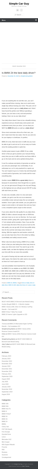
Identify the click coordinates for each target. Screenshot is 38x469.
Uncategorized (6, 457)
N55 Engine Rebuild (8, 444)
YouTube (17, 10)
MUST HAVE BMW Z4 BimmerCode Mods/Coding (18, 301)
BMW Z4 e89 (12, 285)
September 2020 (7, 376)
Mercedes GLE (6, 439)
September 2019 (7, 392)
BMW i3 (4, 411)
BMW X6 (4, 419)
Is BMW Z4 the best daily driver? (18, 72)
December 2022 (7, 361)
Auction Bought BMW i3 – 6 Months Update (15, 304)
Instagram (21, 10)
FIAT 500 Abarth (7, 429)
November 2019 (7, 389)
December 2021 (7, 369)
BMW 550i (5, 406)
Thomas (4, 323)
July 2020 (5, 381)
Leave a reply (31, 285)
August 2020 (6, 379)
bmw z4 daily (25, 283)
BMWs (15, 283)
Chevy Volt (5, 426)
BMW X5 (4, 416)
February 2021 (6, 374)
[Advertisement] (19, 42)
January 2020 (6, 386)
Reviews (4, 452)
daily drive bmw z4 (21, 285)
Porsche (4, 447)
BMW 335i (5, 403)
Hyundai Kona (6, 434)
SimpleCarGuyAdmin (27, 76)
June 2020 (5, 384)
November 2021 (7, 371)
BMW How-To (6, 408)
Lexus (4, 437)
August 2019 (6, 394)
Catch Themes (25, 466)
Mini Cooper (6, 442)
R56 (3, 449)
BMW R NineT (6, 414)
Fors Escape (6, 432)
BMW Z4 (9, 283)
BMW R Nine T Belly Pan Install (12, 312)
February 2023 (6, 356)
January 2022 (6, 366)
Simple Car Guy (19, 3)
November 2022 (7, 363)
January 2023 (6, 358)
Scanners (5, 455)
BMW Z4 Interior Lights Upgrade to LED (14, 314)
